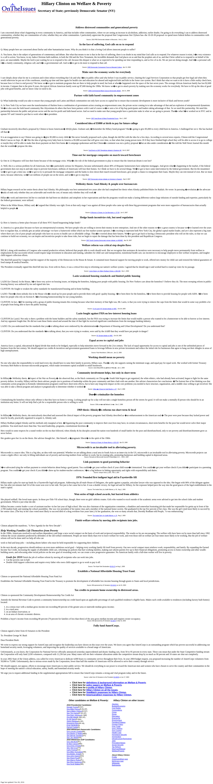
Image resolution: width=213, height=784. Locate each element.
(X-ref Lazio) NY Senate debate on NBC (105, 308)
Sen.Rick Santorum (74, 762)
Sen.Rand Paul (73, 758)
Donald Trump (72, 707)
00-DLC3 (112, 566)
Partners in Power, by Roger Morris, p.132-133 (105, 442)
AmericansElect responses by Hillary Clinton (108, 695)
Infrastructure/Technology (122, 739)
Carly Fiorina (72, 750)
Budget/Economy (118, 706)
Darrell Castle (72, 727)
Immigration (116, 737)
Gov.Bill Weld (72, 717)
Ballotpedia (116, 765)
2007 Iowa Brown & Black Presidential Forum (104, 118)
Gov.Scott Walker (73, 764)
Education (116, 716)
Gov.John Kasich (73, 756)
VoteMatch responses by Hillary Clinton (106, 692)
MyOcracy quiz (118, 761)
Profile (114, 757)
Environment (117, 720)
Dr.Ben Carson (72, 744)
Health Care (116, 733)
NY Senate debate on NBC (104, 335)
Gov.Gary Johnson (74, 715)
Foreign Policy (117, 724)
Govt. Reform (117, 729)
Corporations (117, 710)
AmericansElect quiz (120, 759)
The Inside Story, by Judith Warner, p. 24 (105, 515)
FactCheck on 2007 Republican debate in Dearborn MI (105, 150)
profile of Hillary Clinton (100, 687)
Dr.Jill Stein (71, 719)
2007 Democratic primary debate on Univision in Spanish (105, 179)
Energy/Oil (116, 718)
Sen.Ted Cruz (72, 748)
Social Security (118, 745)
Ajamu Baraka (72, 721)
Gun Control (116, 731)
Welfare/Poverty (118, 751)
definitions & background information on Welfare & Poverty (116, 682)
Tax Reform (116, 747)
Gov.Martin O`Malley (75, 734)
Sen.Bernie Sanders (74, 736)
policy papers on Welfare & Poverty (104, 685)
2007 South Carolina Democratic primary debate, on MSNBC (104, 240)
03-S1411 (113, 585)
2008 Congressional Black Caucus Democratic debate (104, 91)
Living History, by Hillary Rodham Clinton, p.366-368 (104, 271)
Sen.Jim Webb (72, 738)
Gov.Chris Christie (74, 746)
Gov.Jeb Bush (72, 742)
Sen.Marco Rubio (73, 760)
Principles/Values (118, 743)
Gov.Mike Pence (73, 709)
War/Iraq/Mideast (118, 749)
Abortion (115, 704)
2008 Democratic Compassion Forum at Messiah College (104, 67)
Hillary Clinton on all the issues (102, 690)
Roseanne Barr (73, 723)
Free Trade (116, 726)
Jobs (114, 741)
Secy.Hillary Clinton (74, 711)
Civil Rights (116, 708)
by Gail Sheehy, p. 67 (105, 389)
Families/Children (119, 722)
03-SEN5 (116, 677)
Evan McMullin (72, 725)
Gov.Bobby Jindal (73, 754)
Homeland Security (119, 735)
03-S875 (113, 621)
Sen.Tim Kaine (72, 713)
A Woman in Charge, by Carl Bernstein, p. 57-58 (104, 212)
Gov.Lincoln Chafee (74, 731)
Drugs (114, 714)
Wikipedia (116, 763)
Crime (114, 712)
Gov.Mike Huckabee (74, 752)
